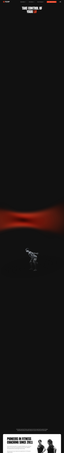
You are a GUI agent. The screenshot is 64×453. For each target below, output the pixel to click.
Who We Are (31, 1)
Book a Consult (51, 1)
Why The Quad (40, 1)
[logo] (11, 2)
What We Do (23, 1)
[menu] (60, 1)
